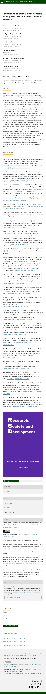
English (5, 612)
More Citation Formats (13, 597)
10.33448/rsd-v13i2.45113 (33, 590)
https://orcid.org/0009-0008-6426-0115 (11, 38)
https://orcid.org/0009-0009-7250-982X (11, 62)
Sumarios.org (35, 654)
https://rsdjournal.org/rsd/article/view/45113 (25, 592)
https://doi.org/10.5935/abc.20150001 (13, 283)
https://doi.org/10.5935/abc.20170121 (25, 270)
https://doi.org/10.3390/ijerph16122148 (26, 407)
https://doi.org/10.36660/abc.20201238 (16, 200)
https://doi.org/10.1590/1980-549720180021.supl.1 (17, 319)
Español (5, 615)
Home (4, 9)
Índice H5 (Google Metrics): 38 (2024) (14, 642)
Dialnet (11, 655)
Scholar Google (18, 655)
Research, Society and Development (19, 1)
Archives (11, 9)
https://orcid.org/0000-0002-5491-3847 (11, 30)
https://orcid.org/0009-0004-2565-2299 (11, 54)
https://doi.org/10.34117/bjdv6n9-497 (18, 379)
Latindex (35, 655)
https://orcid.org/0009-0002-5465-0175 (11, 70)
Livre (29, 655)
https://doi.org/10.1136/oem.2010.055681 (20, 294)
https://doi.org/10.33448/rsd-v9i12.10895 (14, 334)
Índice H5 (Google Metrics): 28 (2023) (14, 645)
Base (23, 654)
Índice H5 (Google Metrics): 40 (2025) (14, 638)
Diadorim (28, 654)
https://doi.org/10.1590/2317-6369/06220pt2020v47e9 (18, 181)
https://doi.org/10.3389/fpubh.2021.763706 (15, 306)
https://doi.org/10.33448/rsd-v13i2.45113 (17, 76)
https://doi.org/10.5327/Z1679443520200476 (15, 227)
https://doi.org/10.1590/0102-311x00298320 (15, 245)
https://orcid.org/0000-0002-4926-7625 (11, 46)
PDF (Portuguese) (11, 481)
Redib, (26, 655)
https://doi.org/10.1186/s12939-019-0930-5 (17, 168)
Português (6, 618)
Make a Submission (10, 626)
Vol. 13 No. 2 (18, 9)
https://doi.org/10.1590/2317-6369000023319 (16, 368)
